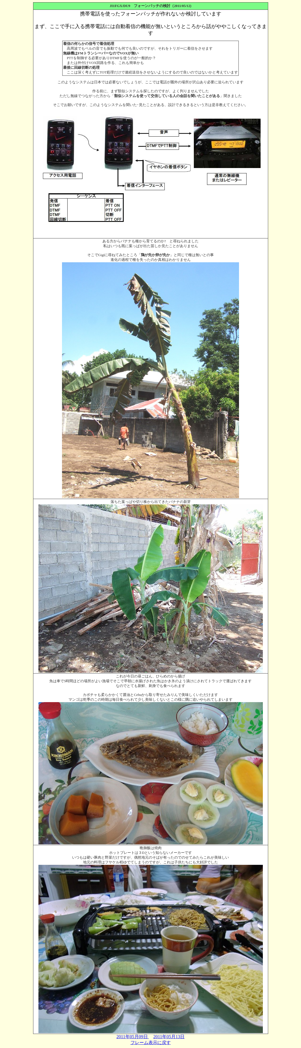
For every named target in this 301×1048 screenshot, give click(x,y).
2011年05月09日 (132, 1036)
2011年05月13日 (169, 1036)
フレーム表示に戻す (150, 1042)
